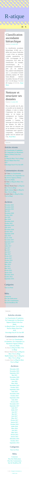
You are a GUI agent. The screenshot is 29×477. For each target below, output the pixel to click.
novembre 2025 (9, 207)
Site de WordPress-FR (11, 302)
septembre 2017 (9, 242)
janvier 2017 (8, 258)
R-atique (14, 16)
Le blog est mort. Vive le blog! (14, 158)
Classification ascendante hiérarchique (14, 38)
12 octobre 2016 (14, 102)
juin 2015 (7, 266)
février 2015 (8, 270)
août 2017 (8, 244)
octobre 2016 (8, 260)
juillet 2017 (8, 246)
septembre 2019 (9, 225)
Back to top (14, 473)
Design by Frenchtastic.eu (16, 471)
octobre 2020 (8, 215)
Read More (12, 136)
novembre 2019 (9, 221)
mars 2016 (8, 264)
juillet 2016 (8, 262)
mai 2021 (7, 211)
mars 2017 (8, 254)
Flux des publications (11, 298)
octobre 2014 (8, 276)
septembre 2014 (9, 278)
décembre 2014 (9, 274)
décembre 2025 (9, 205)
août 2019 (8, 227)
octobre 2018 (8, 231)
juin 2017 (7, 248)
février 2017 (8, 256)
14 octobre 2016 (14, 44)
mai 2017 (7, 250)
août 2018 (8, 235)
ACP (6, 162)
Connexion (8, 296)
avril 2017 (8, 252)
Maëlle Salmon (9, 190)
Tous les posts (9, 287)
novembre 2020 (9, 213)
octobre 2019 (8, 223)
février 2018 (8, 237)
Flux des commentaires (12, 300)
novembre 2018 (9, 229)
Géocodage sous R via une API (14, 164)
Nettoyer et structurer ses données (14, 96)
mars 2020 (8, 219)
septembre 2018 (9, 233)
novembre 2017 (9, 240)
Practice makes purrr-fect (12, 160)
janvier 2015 (8, 272)
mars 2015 (8, 268)
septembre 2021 (9, 209)
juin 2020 (7, 217)
